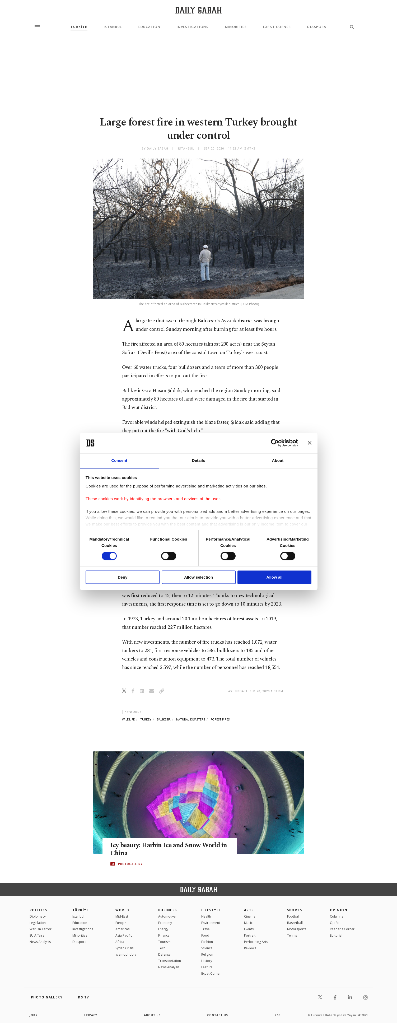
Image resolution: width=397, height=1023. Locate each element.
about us (152, 1015)
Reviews (250, 948)
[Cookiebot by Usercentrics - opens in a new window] (275, 443)
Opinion (338, 910)
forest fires (220, 719)
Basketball (295, 922)
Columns (336, 916)
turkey (145, 719)
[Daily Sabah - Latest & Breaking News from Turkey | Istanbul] (198, 10)
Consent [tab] (119, 460)
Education (149, 27)
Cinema (249, 916)
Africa (119, 942)
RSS (278, 1015)
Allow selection (198, 577)
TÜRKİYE (79, 27)
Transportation (169, 961)
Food (205, 935)
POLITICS (39, 910)
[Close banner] (309, 443)
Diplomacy (38, 916)
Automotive (167, 916)
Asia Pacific (123, 935)
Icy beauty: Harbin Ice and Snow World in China (169, 849)
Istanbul (113, 27)
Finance (164, 935)
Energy (163, 929)
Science (206, 948)
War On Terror (41, 929)
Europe (120, 922)
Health (206, 916)
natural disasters (190, 719)
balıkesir (164, 719)
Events (249, 929)
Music (248, 922)
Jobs (33, 1015)
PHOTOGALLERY (130, 864)
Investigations (193, 27)
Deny (123, 577)
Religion (207, 954)
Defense (164, 954)
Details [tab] (198, 460)
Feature (207, 967)
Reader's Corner (342, 929)
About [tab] (278, 460)
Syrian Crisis (124, 948)
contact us (217, 1015)
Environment (210, 922)
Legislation (38, 922)
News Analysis (40, 942)
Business (167, 910)
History (206, 961)
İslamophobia (125, 954)
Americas (122, 929)
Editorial (336, 935)
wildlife (128, 719)
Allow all (275, 577)
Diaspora (316, 27)
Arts (249, 910)
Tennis (292, 935)
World (122, 910)
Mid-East (121, 916)
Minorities (236, 27)
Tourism (164, 942)
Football (293, 916)
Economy (165, 922)
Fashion (207, 942)
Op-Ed (334, 922)
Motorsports (296, 929)
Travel (206, 929)
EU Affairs (37, 935)
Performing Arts (256, 942)
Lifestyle (211, 910)
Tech (161, 948)
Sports (294, 910)
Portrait (249, 935)
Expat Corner (277, 27)
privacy (90, 1015)
